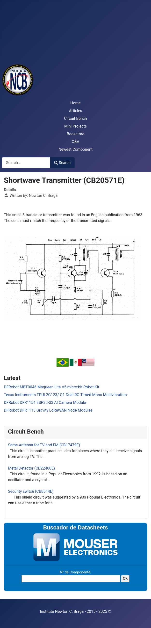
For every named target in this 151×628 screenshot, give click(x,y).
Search (62, 162)
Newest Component (75, 149)
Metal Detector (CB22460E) (31, 468)
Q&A (75, 141)
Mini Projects (75, 126)
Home (75, 103)
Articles (75, 110)
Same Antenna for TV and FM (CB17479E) (44, 445)
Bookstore (75, 134)
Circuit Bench (75, 118)
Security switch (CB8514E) (30, 491)
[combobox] (26, 162)
